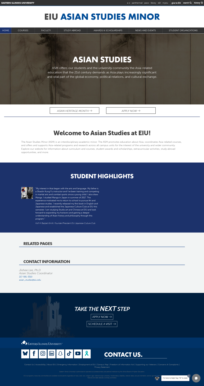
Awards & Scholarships (108, 30)
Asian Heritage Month (74, 111)
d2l (159, 3)
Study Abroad (72, 30)
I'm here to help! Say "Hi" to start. (175, 378)
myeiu (165, 3)
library (153, 3)
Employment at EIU (87, 364)
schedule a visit (102, 324)
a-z (128, 3)
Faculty (46, 30)
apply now (102, 317)
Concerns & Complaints (168, 364)
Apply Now (131, 111)
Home (5, 30)
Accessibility (40, 364)
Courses (23, 30)
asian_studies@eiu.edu (30, 280)
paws (146, 3)
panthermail (137, 3)
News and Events (145, 30)
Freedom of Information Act (122, 364)
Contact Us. (123, 354)
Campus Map (102, 364)
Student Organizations (183, 30)
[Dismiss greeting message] (189, 375)
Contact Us (29, 364)
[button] (196, 378)
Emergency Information (67, 364)
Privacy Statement (102, 367)
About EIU (51, 364)
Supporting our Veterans (146, 364)
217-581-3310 (25, 276)
